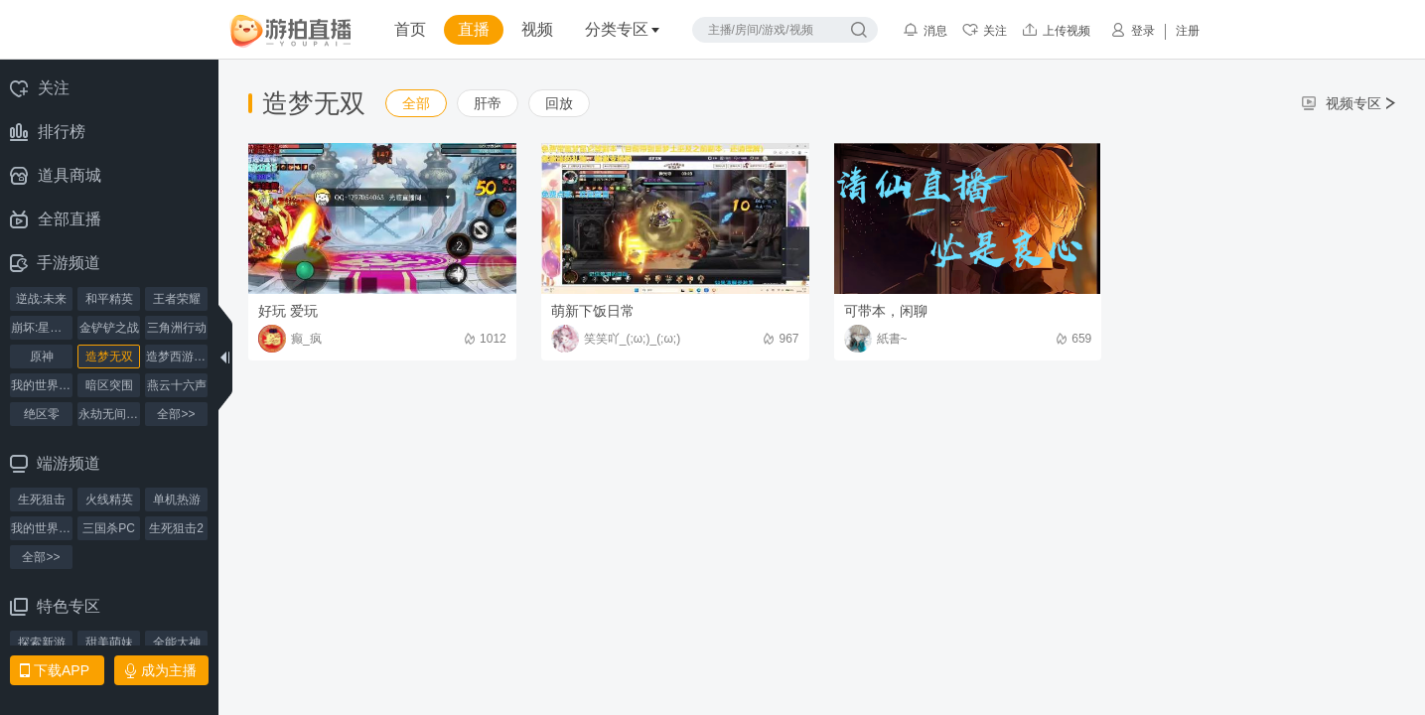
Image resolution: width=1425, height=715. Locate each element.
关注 (984, 30)
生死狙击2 (176, 528)
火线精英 (109, 499)
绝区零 (42, 414)
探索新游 (42, 642)
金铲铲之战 (109, 328)
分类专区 (622, 29)
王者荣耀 (177, 299)
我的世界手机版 (41, 385)
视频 (537, 29)
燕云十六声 (177, 385)
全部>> (176, 414)
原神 (42, 356)
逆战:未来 (41, 299)
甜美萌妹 (109, 642)
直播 (474, 29)
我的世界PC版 (41, 528)
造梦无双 (109, 356)
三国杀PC (108, 528)
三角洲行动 (177, 328)
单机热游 (177, 499)
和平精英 (109, 299)
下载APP (54, 670)
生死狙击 (42, 499)
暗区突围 (109, 385)
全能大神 (177, 642)
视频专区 (1348, 103)
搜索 (859, 30)
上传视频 (1056, 30)
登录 (1132, 30)
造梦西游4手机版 (177, 356)
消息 (925, 30)
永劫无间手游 (109, 414)
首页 (410, 29)
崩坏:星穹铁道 (41, 328)
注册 (1188, 31)
